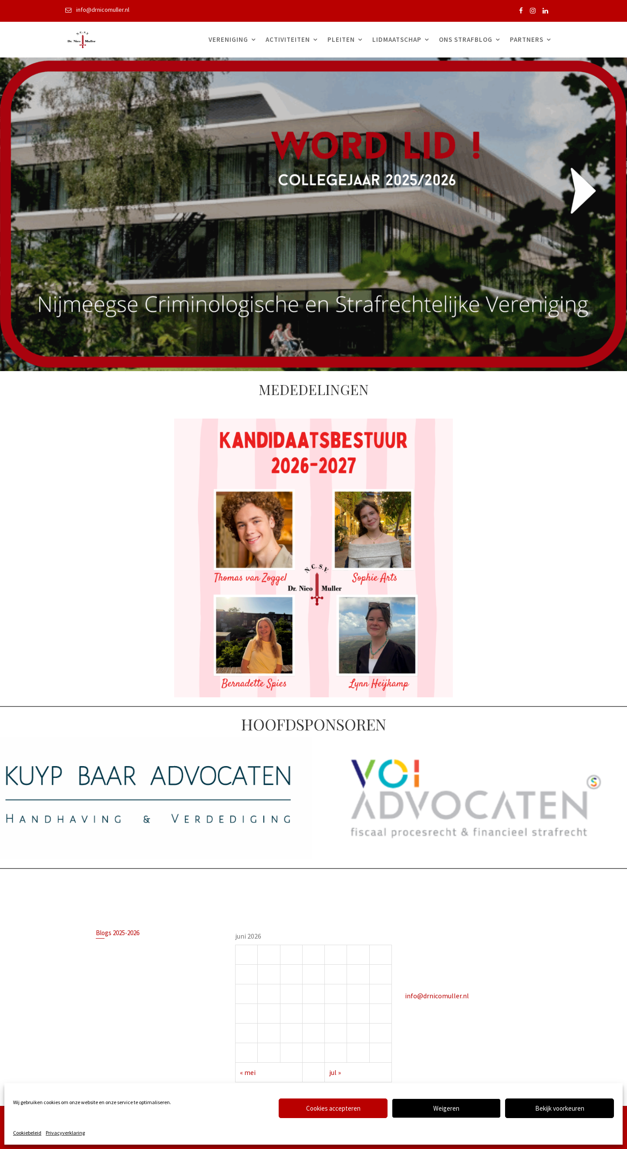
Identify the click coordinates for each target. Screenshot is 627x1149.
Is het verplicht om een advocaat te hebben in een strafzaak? (151, 950)
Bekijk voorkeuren (559, 1108)
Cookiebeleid (27, 1132)
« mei (249, 1070)
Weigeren (446, 1108)
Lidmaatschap (396, 39)
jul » (334, 1070)
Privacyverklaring (65, 1132)
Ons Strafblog (465, 39)
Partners (526, 39)
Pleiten (341, 39)
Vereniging (228, 39)
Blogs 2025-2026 (119, 934)
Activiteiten (288, 39)
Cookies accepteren (333, 1108)
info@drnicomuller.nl (438, 994)
